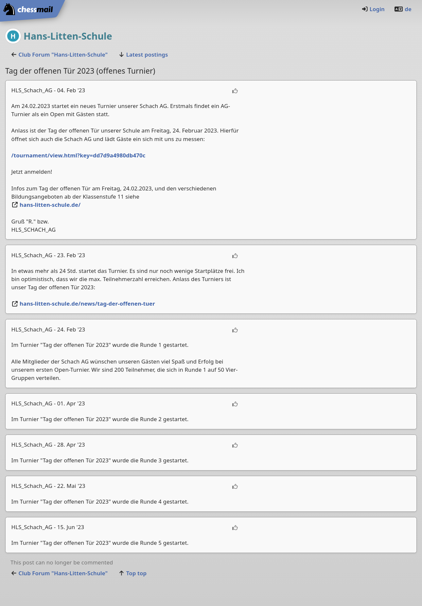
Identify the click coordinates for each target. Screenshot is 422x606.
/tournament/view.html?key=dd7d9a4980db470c (78, 155)
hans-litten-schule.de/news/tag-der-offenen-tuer (83, 303)
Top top (132, 573)
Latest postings (143, 54)
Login (373, 9)
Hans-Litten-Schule (68, 35)
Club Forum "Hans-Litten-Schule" (59, 54)
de (403, 9)
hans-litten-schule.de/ (46, 204)
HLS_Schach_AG (32, 90)
